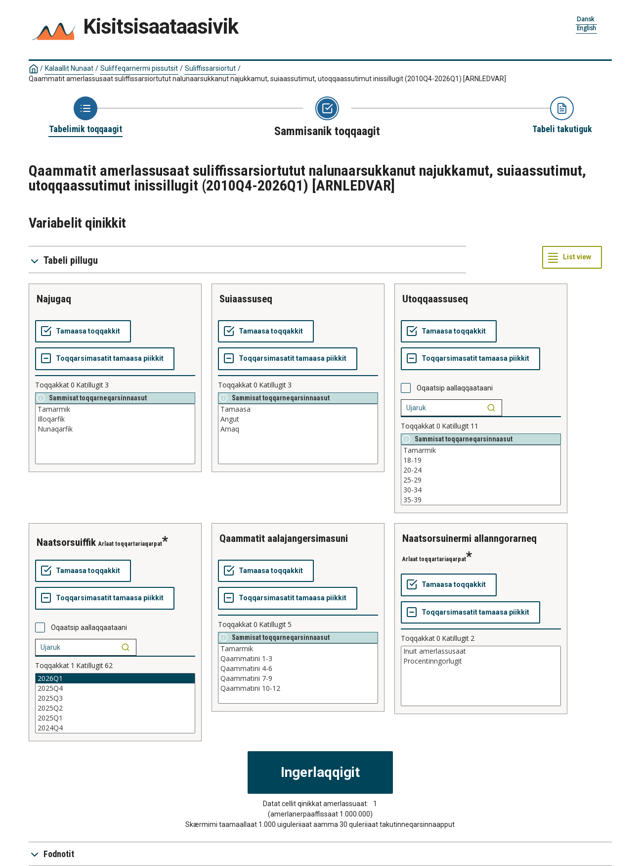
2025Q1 (115, 718)
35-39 (480, 500)
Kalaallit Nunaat (69, 68)
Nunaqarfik (115, 429)
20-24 (480, 470)
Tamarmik (115, 409)
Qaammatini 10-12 (298, 688)
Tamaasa (298, 409)
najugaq (54, 299)
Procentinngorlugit (480, 661)
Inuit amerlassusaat (480, 651)
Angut (298, 419)
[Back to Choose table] (85, 116)
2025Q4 (115, 688)
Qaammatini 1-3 (298, 659)
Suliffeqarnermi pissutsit (139, 68)
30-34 (480, 490)
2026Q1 (115, 678)
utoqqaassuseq (435, 299)
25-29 (480, 480)
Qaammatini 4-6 (298, 669)
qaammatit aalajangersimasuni (283, 538)
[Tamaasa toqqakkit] (83, 331)
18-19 (480, 460)
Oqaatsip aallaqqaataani (455, 388)
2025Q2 (115, 708)
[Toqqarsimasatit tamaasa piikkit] (104, 358)
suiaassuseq (245, 299)
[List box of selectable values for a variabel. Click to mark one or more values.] (115, 434)
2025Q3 (115, 698)
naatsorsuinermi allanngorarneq (469, 538)
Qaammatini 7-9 (298, 678)
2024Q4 (115, 728)
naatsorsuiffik (66, 542)
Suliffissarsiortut (210, 68)
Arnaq (298, 429)
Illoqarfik (115, 419)
